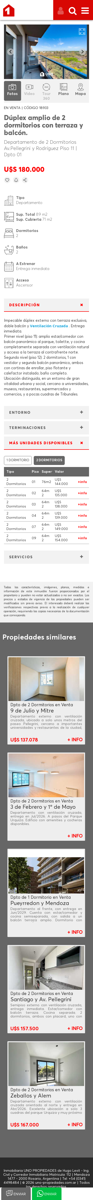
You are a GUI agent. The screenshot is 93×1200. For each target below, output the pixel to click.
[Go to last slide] (10, 51)
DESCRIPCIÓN (24, 305)
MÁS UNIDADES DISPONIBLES (41, 443)
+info (82, 482)
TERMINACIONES (27, 428)
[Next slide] (82, 51)
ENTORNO (20, 412)
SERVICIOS (21, 557)
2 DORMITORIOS (49, 460)
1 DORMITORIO (17, 460)
